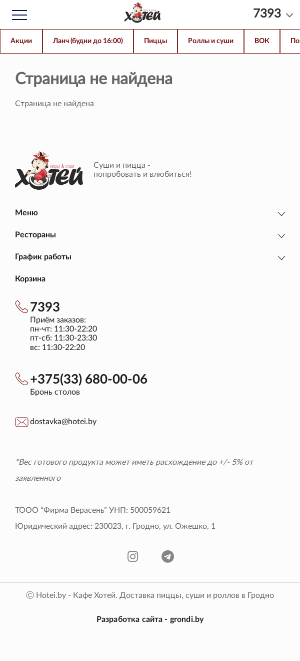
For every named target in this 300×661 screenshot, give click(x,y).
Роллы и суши (211, 41)
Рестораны (35, 235)
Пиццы (155, 41)
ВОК (262, 41)
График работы (43, 257)
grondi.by (187, 619)
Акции (21, 41)
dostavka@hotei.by (63, 422)
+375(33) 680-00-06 (89, 379)
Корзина (30, 279)
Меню (26, 213)
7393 (45, 307)
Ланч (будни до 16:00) (88, 41)
